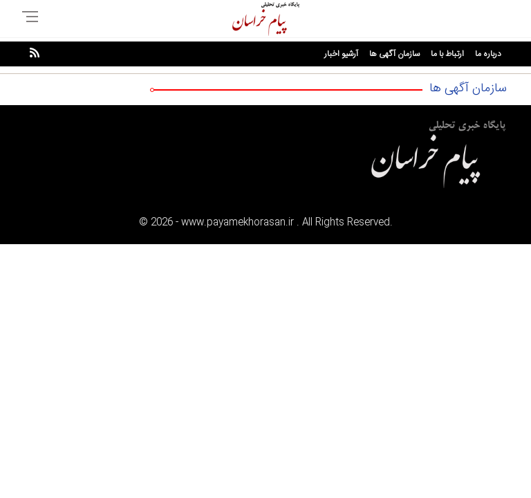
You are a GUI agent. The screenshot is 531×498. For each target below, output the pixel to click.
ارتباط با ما (447, 54)
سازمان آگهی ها (394, 54)
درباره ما (488, 54)
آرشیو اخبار (341, 54)
